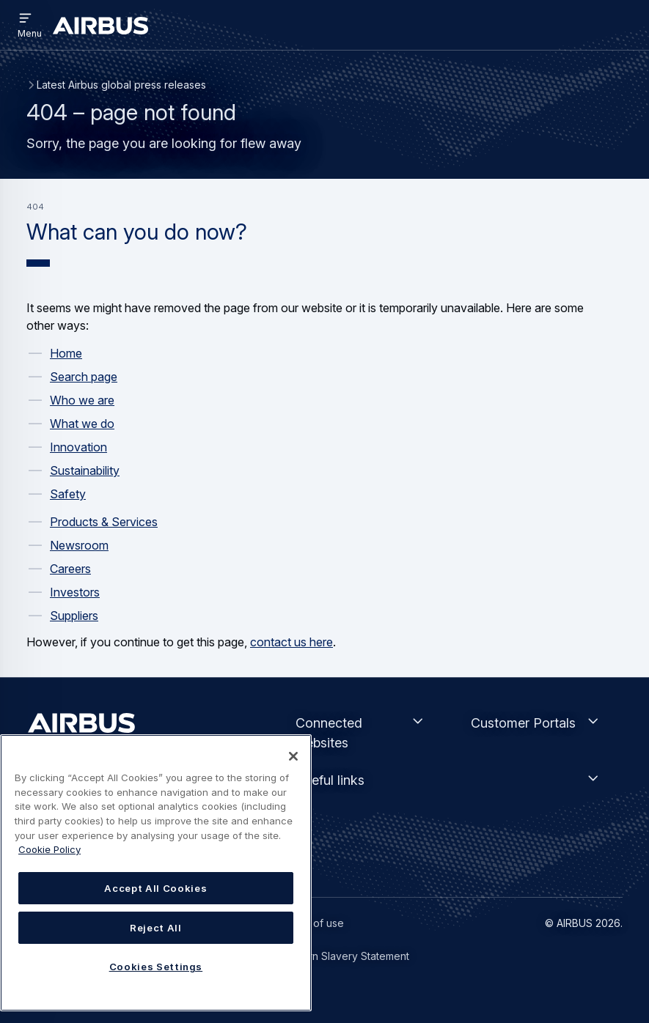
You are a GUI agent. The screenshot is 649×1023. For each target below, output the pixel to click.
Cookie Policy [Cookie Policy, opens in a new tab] (49, 849)
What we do (82, 423)
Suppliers (74, 615)
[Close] (293, 756)
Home (66, 353)
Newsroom (79, 545)
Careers (70, 568)
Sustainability (85, 470)
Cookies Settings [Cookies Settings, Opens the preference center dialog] (156, 966)
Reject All (156, 928)
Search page (83, 376)
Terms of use (312, 923)
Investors (75, 592)
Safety (68, 494)
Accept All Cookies (155, 888)
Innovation (78, 447)
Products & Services (104, 521)
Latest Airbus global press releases (121, 84)
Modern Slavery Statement (344, 956)
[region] (156, 872)
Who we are (82, 400)
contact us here (291, 642)
